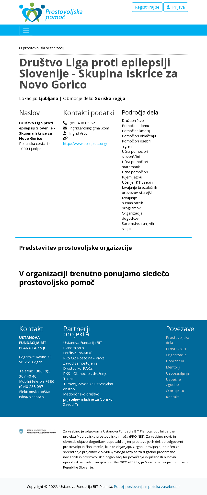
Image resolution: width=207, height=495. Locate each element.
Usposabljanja (178, 373)
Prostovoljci (176, 348)
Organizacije (176, 354)
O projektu (175, 390)
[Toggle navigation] (26, 31)
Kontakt (172, 396)
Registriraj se (147, 7)
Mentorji (173, 367)
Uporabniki (175, 360)
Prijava (176, 7)
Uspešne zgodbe (173, 382)
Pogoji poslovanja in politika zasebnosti (147, 486)
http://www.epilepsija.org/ (85, 143)
